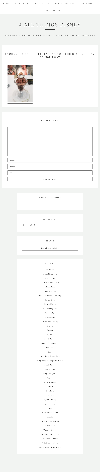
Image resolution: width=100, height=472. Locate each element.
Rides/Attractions (50, 412)
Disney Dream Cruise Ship (50, 295)
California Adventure (50, 282)
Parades (50, 395)
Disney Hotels (50, 304)
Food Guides (50, 339)
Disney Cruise (50, 291)
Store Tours (50, 425)
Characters (50, 287)
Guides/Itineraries (50, 343)
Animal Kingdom (50, 274)
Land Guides (50, 365)
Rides (50, 408)
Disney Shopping (50, 308)
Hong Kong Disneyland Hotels (50, 360)
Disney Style (50, 313)
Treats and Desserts (50, 434)
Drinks (50, 326)
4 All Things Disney (50, 25)
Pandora (50, 391)
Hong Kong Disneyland (50, 356)
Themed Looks (50, 430)
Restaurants (50, 404)
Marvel (50, 378)
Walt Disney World (50, 443)
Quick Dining (50, 399)
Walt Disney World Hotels (50, 447)
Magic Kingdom (50, 373)
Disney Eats (50, 300)
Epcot (50, 334)
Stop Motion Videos (50, 421)
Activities (50, 269)
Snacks (50, 417)
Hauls (50, 352)
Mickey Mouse (50, 382)
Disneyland (50, 317)
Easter (50, 330)
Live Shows (50, 369)
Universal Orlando (50, 438)
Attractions (50, 278)
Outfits (50, 386)
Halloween (50, 347)
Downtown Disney (50, 321)
